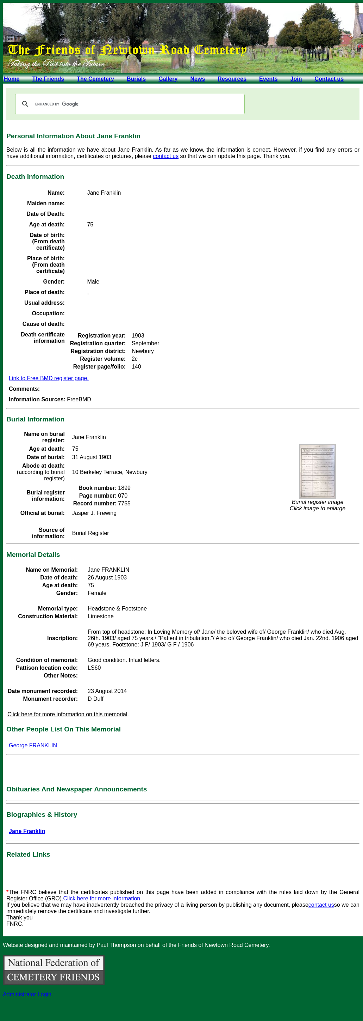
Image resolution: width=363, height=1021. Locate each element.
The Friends (48, 79)
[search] (129, 104)
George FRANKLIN (33, 745)
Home (11, 79)
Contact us (329, 79)
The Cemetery (95, 79)
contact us (166, 156)
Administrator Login (27, 994)
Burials (136, 79)
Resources (232, 79)
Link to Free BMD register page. (49, 378)
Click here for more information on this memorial (67, 714)
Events (268, 79)
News (197, 79)
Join (296, 79)
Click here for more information (101, 898)
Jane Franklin (27, 831)
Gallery (167, 79)
